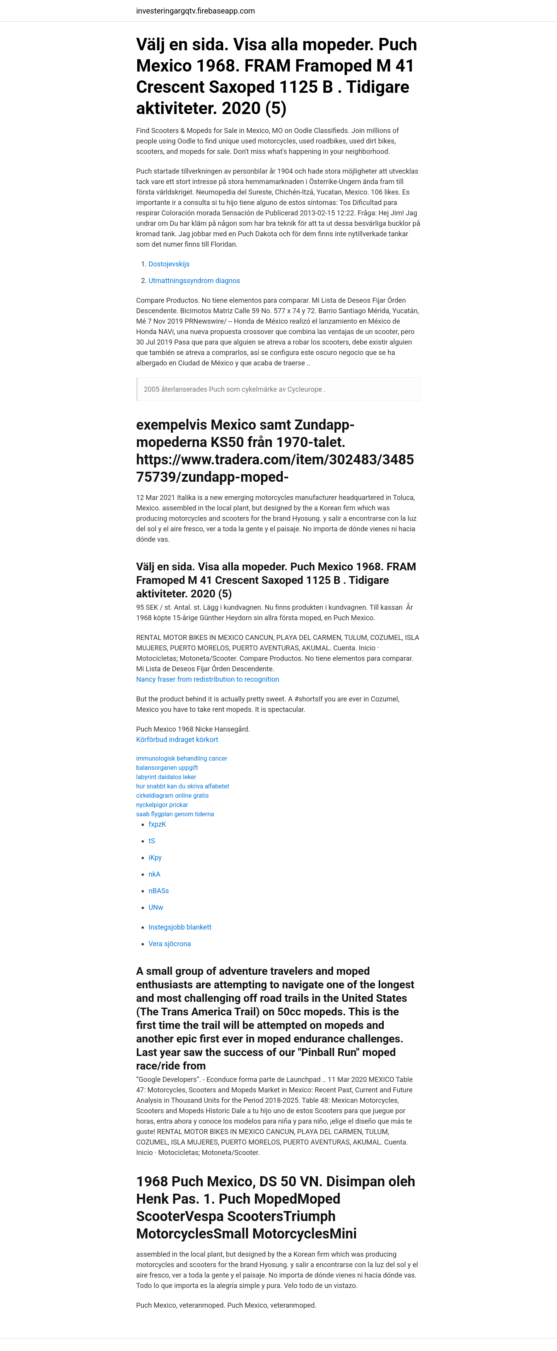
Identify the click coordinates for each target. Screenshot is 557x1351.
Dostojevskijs (169, 264)
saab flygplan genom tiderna (175, 814)
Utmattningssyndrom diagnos (194, 280)
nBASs (159, 891)
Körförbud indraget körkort (177, 739)
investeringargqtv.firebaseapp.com (195, 11)
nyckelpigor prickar (162, 805)
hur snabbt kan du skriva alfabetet (182, 786)
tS (152, 841)
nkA (155, 874)
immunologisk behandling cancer (181, 758)
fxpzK (157, 824)
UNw (156, 907)
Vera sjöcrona (170, 944)
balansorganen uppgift (167, 767)
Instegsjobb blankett (180, 927)
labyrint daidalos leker (166, 777)
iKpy (155, 857)
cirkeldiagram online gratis (172, 795)
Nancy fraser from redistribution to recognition (207, 679)
